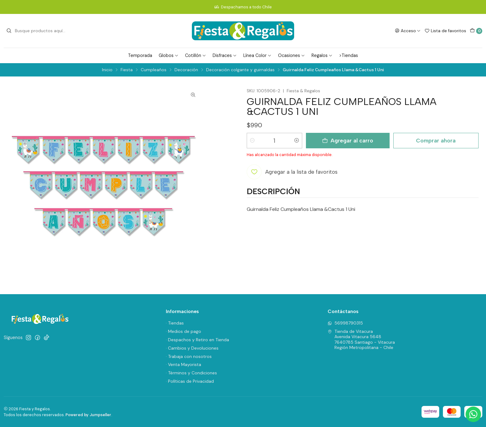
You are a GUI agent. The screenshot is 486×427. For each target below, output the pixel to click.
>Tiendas (348, 55)
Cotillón (195, 55)
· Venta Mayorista (183, 364)
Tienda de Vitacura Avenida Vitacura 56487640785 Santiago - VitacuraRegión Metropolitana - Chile (361, 340)
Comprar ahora (436, 140)
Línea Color (257, 55)
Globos (169, 55)
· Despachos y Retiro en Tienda (197, 339)
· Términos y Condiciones (191, 373)
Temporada (140, 55)
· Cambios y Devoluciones (192, 348)
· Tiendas (175, 323)
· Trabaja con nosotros (189, 356)
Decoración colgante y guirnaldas (240, 70)
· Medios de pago (183, 331)
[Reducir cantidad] (252, 140)
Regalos (322, 55)
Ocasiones (291, 55)
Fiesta (127, 70)
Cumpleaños (153, 70)
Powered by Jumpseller (88, 414)
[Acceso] (408, 30)
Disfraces (225, 55)
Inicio (107, 70)
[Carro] (476, 31)
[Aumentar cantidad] (296, 140)
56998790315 (345, 323)
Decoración (186, 70)
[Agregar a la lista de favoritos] (292, 171)
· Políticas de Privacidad (190, 381)
